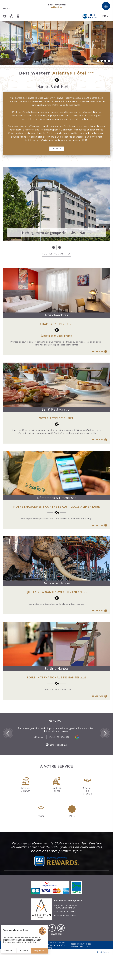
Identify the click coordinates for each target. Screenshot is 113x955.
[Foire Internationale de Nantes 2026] (56, 661)
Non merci (8, 950)
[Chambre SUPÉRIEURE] (56, 311)
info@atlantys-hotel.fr (65, 915)
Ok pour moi (39, 950)
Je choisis (23, 950)
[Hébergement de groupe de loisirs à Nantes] (56, 204)
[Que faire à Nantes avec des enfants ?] (56, 575)
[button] (94, 61)
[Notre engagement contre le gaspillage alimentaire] (56, 490)
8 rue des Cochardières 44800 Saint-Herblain (65, 906)
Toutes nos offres (56, 254)
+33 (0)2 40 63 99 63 (65, 912)
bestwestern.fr (77, 943)
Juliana (106, 952)
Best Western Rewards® (81, 945)
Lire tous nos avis (58, 745)
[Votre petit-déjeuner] (56, 403)
